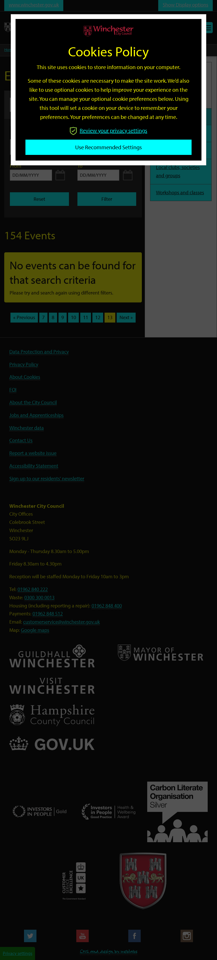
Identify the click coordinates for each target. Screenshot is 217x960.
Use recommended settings (108, 147)
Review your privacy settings (108, 130)
